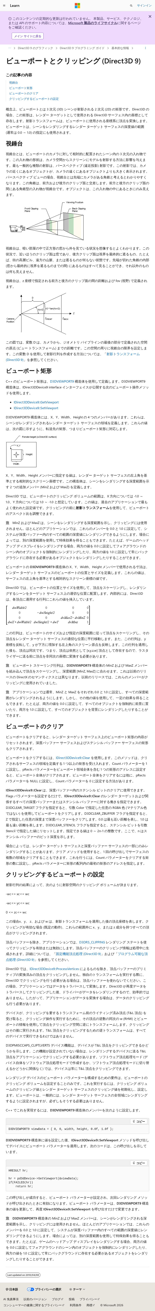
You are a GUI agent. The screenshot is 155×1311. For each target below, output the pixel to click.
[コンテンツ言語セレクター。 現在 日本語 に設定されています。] (11, 1289)
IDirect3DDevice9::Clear (73, 757)
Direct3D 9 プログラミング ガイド (82, 48)
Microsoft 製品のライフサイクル (92, 23)
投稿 (72, 1299)
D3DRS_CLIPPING (92, 942)
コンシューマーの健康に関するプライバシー (32, 1305)
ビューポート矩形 (20, 88)
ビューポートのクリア (23, 93)
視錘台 (13, 82)
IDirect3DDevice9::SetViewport (36, 408)
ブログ (56, 1299)
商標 (89, 1305)
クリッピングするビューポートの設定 (34, 99)
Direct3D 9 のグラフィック (35, 48)
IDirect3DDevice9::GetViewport (36, 402)
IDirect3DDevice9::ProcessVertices (54, 968)
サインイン (144, 5)
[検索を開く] (131, 5)
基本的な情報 (120, 48)
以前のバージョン (35, 1299)
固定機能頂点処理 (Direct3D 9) (78, 953)
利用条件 (75, 1305)
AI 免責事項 (11, 1299)
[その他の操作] (145, 48)
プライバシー (88, 1299)
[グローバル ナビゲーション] (4, 5)
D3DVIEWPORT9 (62, 381)
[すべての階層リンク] (9, 48)
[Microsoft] (77, 5)
